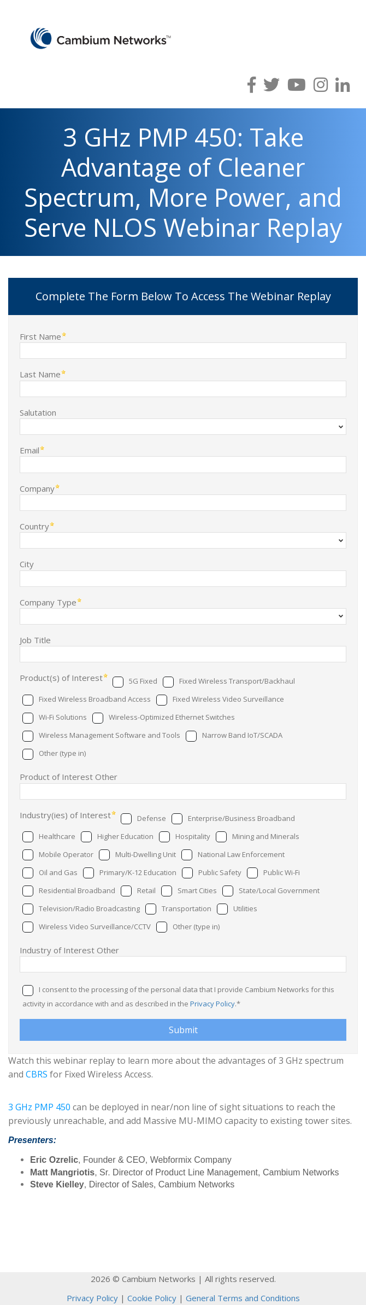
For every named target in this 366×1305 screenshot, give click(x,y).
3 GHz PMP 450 (39, 1107)
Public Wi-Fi (281, 872)
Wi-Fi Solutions (63, 717)
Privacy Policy (212, 1004)
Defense (151, 818)
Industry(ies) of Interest (65, 814)
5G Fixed (143, 681)
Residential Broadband (77, 890)
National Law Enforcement (241, 854)
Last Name (40, 374)
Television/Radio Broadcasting (89, 908)
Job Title (35, 639)
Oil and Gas (58, 872)
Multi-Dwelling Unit (145, 854)
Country (34, 526)
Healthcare (57, 836)
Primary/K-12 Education (137, 872)
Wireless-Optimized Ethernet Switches (172, 717)
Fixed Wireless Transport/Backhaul (237, 681)
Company (37, 488)
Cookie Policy (151, 1297)
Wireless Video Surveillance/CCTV (95, 926)
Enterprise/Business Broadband (241, 818)
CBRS (37, 1074)
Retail (146, 890)
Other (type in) (62, 753)
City (27, 563)
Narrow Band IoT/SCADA (242, 735)
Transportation (186, 908)
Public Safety (219, 872)
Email (29, 450)
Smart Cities (197, 890)
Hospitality (192, 836)
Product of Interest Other (68, 776)
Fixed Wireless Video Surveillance (228, 699)
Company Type (48, 602)
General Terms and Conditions (243, 1297)
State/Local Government (279, 890)
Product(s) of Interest (61, 677)
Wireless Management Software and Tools (109, 735)
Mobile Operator (66, 854)
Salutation (38, 412)
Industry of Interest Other (69, 950)
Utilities (245, 908)
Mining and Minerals (265, 836)
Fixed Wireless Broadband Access (95, 699)
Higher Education (125, 836)
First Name (40, 336)
